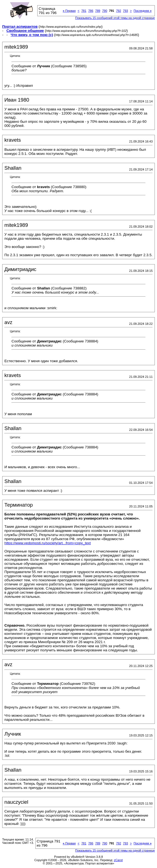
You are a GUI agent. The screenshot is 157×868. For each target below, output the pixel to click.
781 (83, 10)
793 (125, 10)
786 (90, 10)
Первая (69, 10)
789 (97, 10)
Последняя (143, 10)
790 (104, 10)
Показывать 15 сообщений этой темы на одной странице (115, 17)
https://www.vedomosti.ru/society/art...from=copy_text (47, 543)
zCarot (118, 860)
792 (118, 10)
